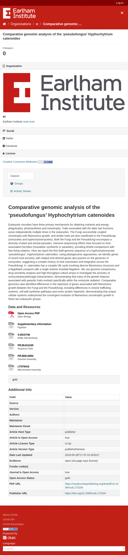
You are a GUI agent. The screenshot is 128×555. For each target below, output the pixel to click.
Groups (16, 183)
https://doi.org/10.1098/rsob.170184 (85, 493)
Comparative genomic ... (62, 24)
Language (9, 543)
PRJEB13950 (26, 355)
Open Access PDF (29, 313)
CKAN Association (13, 524)
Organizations (21, 24)
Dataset (14, 175)
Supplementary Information (34, 324)
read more (29, 121)
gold (14, 379)
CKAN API (9, 519)
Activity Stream (20, 191)
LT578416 (23, 366)
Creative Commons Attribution (20, 161)
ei (37, 24)
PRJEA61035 (26, 345)
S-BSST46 (24, 334)
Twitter (8, 138)
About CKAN (10, 514)
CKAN (9, 538)
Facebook (10, 145)
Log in (119, 2)
